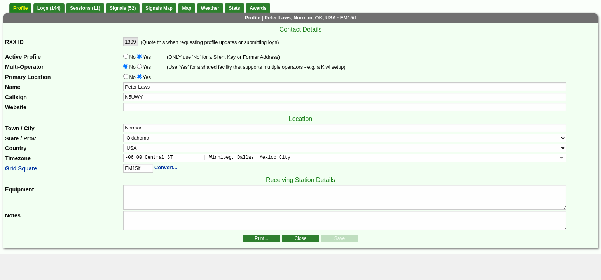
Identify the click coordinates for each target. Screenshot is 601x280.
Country (15, 148)
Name (12, 87)
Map (186, 8)
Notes (13, 215)
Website (15, 107)
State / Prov (20, 138)
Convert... (165, 167)
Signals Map (159, 8)
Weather (210, 8)
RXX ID (14, 42)
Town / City (20, 128)
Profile (20, 8)
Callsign (16, 97)
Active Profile (23, 57)
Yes (146, 57)
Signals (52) (123, 8)
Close (301, 238)
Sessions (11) (85, 8)
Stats (234, 8)
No (132, 57)
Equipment (19, 189)
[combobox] (344, 158)
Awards (258, 8)
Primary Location (28, 77)
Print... (261, 238)
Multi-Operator (24, 67)
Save (339, 238)
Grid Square (21, 168)
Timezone (18, 158)
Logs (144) (49, 8)
